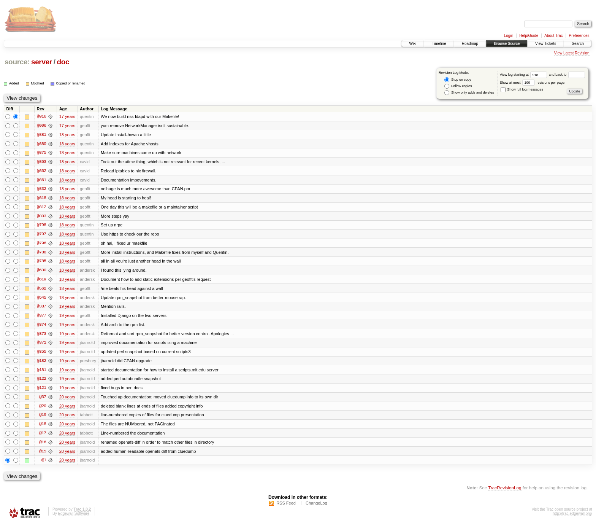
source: (17, 62)
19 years (67, 308)
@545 (41, 299)
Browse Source (507, 43)
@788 (41, 253)
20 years (67, 399)
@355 (41, 354)
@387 (41, 308)
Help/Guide (528, 35)
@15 (42, 454)
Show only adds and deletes (469, 92)
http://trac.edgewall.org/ (572, 517)
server (41, 62)
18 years (67, 134)
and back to (567, 74)
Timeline (439, 43)
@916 (41, 116)
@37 (42, 399)
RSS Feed (286, 506)
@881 (41, 135)
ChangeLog (316, 506)
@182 (41, 363)
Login (508, 35)
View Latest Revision (572, 53)
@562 (41, 290)
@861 (41, 180)
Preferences (579, 35)
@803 (41, 217)
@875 (41, 153)
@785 (41, 263)
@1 (43, 463)
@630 (41, 272)
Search (578, 43)
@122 (41, 381)
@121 (41, 390)
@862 (41, 171)
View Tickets (545, 43)
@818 (41, 199)
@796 (41, 244)
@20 (42, 409)
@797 (41, 235)
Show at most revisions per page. (533, 82)
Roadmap (470, 43)
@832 (41, 189)
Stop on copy (457, 79)
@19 (42, 418)
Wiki (412, 43)
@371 (41, 345)
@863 (41, 162)
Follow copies (458, 86)
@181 (41, 372)
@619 (41, 281)
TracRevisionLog (504, 491)
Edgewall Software (73, 517)
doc (63, 62)
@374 (41, 326)
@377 (41, 317)
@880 (41, 144)
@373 (41, 336)
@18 (42, 427)
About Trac (553, 35)
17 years (67, 116)
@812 (41, 208)
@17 (42, 436)
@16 (42, 445)
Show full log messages (522, 89)
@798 (41, 226)
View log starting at (524, 74)
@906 (41, 126)
